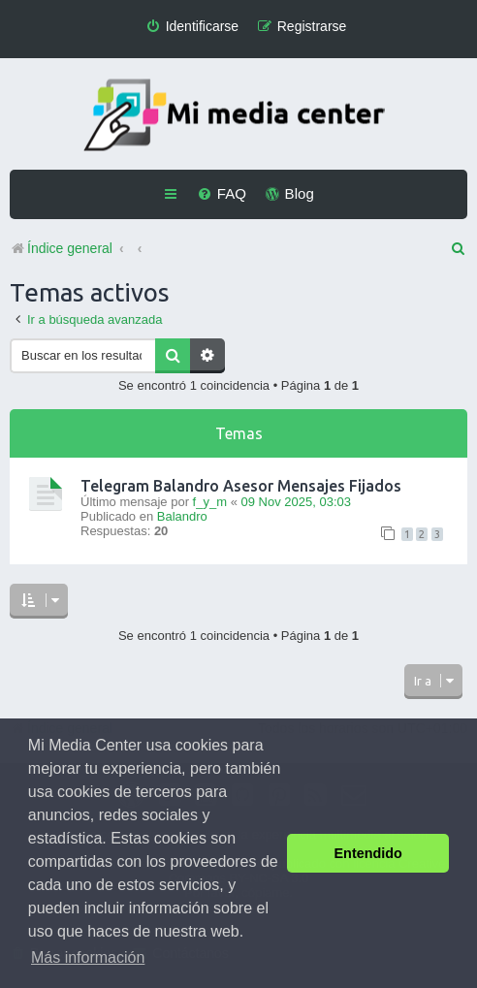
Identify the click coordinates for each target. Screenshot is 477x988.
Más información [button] (87, 957)
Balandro (182, 516)
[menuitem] (191, 27)
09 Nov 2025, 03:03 (295, 501)
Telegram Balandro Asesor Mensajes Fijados (240, 485)
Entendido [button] (368, 853)
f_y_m (210, 501)
